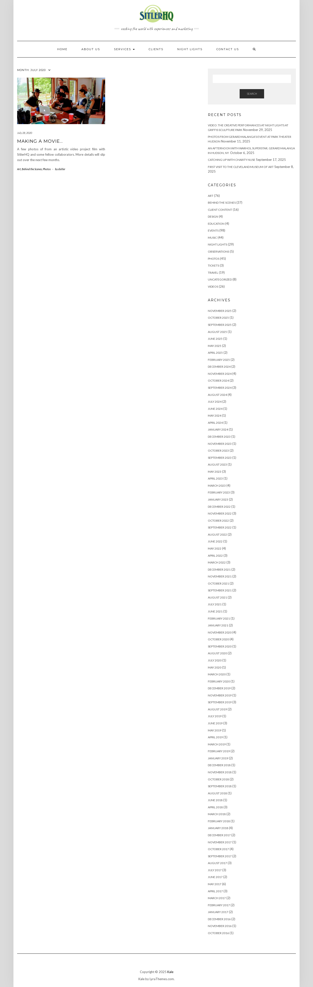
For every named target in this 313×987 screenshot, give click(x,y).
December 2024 (219, 366)
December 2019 (219, 688)
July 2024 (215, 401)
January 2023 (218, 499)
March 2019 (217, 744)
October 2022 (218, 520)
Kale (170, 972)
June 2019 (215, 723)
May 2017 (214, 884)
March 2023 (217, 485)
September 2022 (220, 527)
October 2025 (218, 317)
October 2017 (218, 849)
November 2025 (220, 311)
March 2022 (217, 562)
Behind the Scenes (32, 169)
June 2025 (215, 339)
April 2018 (215, 807)
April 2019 (215, 737)
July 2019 (215, 716)
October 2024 (218, 380)
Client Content (220, 210)
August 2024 (217, 395)
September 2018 (220, 786)
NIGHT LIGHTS (189, 49)
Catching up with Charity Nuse (231, 160)
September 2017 (220, 856)
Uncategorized (220, 279)
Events (213, 230)
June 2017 (215, 877)
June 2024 (215, 409)
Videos (213, 286)
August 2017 (217, 863)
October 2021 (218, 583)
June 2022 (215, 541)
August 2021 (217, 597)
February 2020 (219, 681)
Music (212, 237)
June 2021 (215, 611)
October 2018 (218, 779)
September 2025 (220, 325)
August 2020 (217, 653)
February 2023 (219, 492)
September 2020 (220, 646)
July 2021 (215, 604)
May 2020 (214, 667)
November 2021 (220, 576)
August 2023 (217, 464)
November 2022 (220, 513)
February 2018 (219, 821)
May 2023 (214, 471)
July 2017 (215, 870)
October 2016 (218, 933)
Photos (47, 169)
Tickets (213, 265)
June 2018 (215, 800)
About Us (90, 49)
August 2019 (217, 709)
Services (124, 49)
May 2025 (214, 346)
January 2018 (218, 828)
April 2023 (215, 478)
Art (19, 169)
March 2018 (217, 814)
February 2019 (219, 751)
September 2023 (220, 457)
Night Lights (217, 244)
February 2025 (219, 360)
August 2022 (217, 534)
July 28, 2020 (24, 132)
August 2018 (217, 793)
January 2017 (218, 912)
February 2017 (219, 905)
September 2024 (220, 387)
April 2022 (215, 555)
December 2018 (219, 765)
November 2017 (220, 842)
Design (213, 216)
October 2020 (218, 639)
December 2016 (219, 919)
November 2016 (220, 926)
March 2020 (217, 674)
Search (252, 93)
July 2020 (215, 660)
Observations (218, 251)
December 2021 (219, 569)
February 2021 (219, 618)
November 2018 (220, 772)
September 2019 (220, 702)
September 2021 (220, 590)
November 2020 (220, 632)
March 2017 (217, 898)
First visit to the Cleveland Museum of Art (241, 167)
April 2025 (215, 352)
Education (216, 223)
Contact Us (227, 49)
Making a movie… (40, 141)
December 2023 (219, 436)
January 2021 (218, 625)
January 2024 (218, 429)
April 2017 (215, 891)
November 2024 (220, 374)
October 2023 (218, 450)
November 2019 (220, 695)
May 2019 (214, 730)
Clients (156, 49)
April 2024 (215, 422)
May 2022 (214, 548)
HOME (62, 49)
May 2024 (214, 415)
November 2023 (220, 444)
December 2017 (219, 835)
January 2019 (218, 758)
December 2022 (219, 506)
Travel (213, 272)
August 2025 (217, 332)
